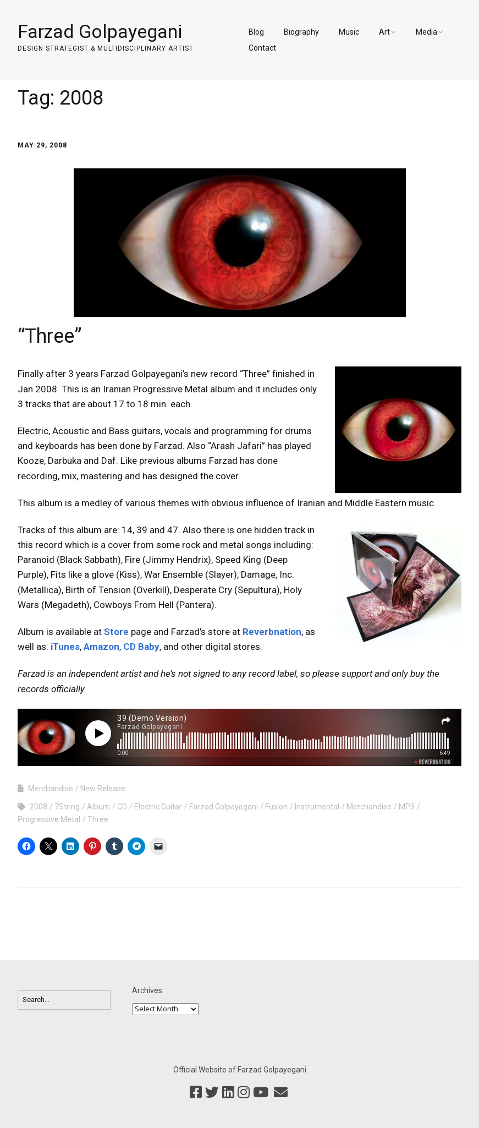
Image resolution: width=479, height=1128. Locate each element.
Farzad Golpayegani (100, 31)
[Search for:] (64, 1000)
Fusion (276, 806)
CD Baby (141, 646)
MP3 (407, 806)
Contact (262, 47)
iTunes (65, 646)
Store (116, 631)
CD (122, 806)
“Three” (50, 336)
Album (98, 806)
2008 (38, 806)
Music (349, 32)
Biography (301, 32)
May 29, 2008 (42, 145)
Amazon (101, 646)
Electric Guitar (158, 806)
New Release (102, 788)
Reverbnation (272, 631)
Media (426, 32)
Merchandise (50, 788)
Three (97, 819)
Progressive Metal (49, 819)
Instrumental (317, 806)
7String (67, 806)
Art (384, 32)
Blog (256, 32)
